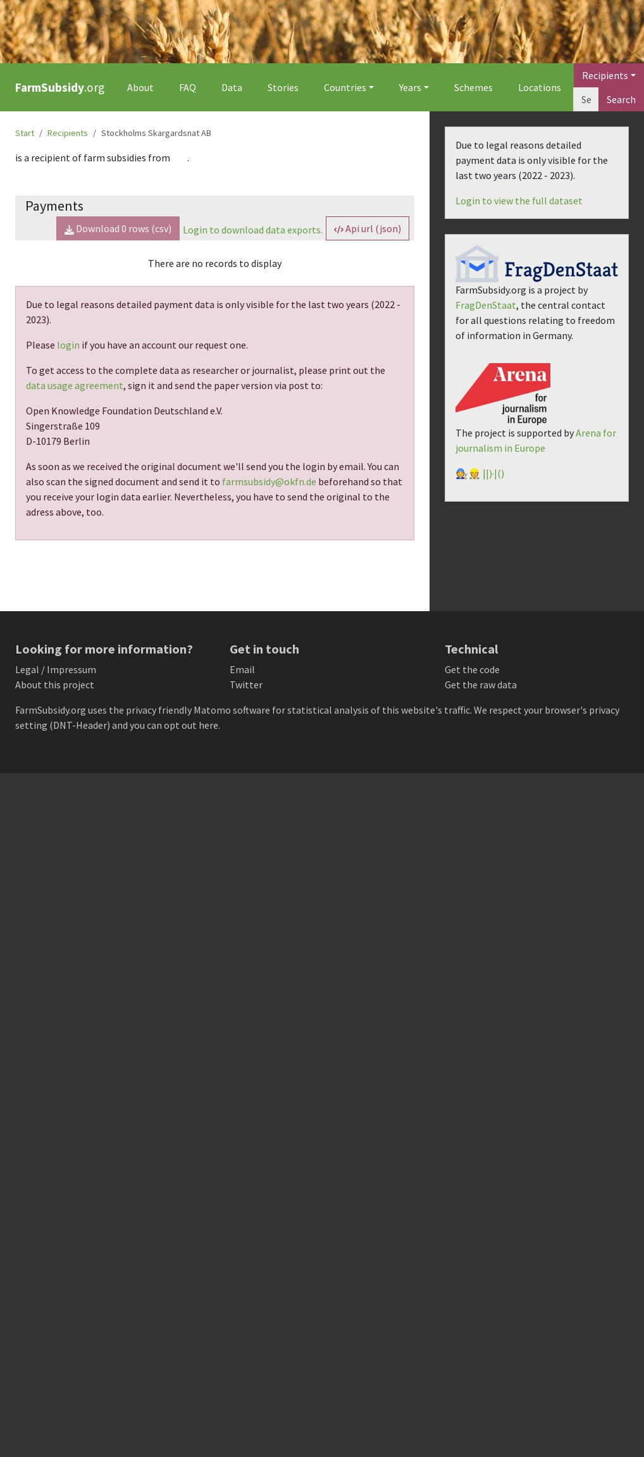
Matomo (212, 710)
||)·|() (493, 473)
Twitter (246, 684)
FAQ (187, 87)
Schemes (473, 87)
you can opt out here (174, 725)
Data (231, 87)
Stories (283, 87)
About (140, 87)
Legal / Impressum (55, 669)
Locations (539, 87)
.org (59, 87)
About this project (54, 684)
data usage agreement (74, 385)
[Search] (586, 99)
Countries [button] (345, 87)
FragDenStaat (485, 305)
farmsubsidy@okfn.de (269, 481)
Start (24, 133)
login (68, 344)
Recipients (67, 133)
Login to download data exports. (253, 229)
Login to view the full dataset (519, 200)
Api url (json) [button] (367, 228)
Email (242, 669)
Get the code (472, 669)
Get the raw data (481, 684)
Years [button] (410, 87)
